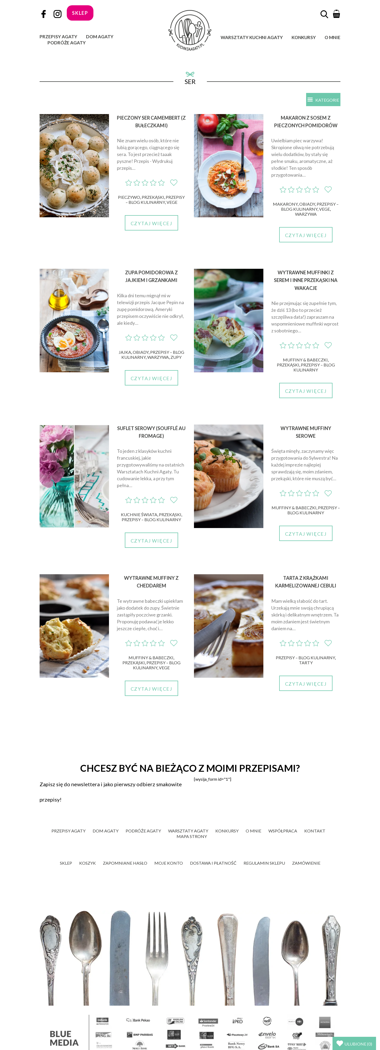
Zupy (176, 357)
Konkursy (304, 37)
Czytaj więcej (151, 224)
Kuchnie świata (139, 514)
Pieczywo (129, 197)
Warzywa (306, 214)
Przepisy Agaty (58, 36)
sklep (80, 13)
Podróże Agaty (67, 42)
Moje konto (168, 863)
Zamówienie (306, 863)
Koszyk (87, 863)
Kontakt (314, 831)
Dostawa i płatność (213, 863)
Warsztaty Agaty (188, 831)
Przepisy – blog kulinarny (155, 200)
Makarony (285, 204)
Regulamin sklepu (264, 863)
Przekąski (153, 197)
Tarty (306, 662)
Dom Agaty (99, 36)
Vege (172, 202)
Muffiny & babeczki (305, 359)
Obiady (307, 204)
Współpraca (282, 831)
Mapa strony (192, 836)
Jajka (125, 352)
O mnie (332, 37)
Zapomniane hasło (125, 863)
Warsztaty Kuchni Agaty (252, 37)
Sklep (66, 863)
